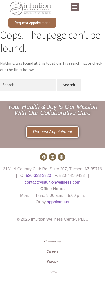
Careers (52, 251)
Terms (52, 272)
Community (52, 241)
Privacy (52, 261)
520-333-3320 (38, 175)
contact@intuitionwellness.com (52, 182)
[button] (75, 7)
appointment (58, 202)
